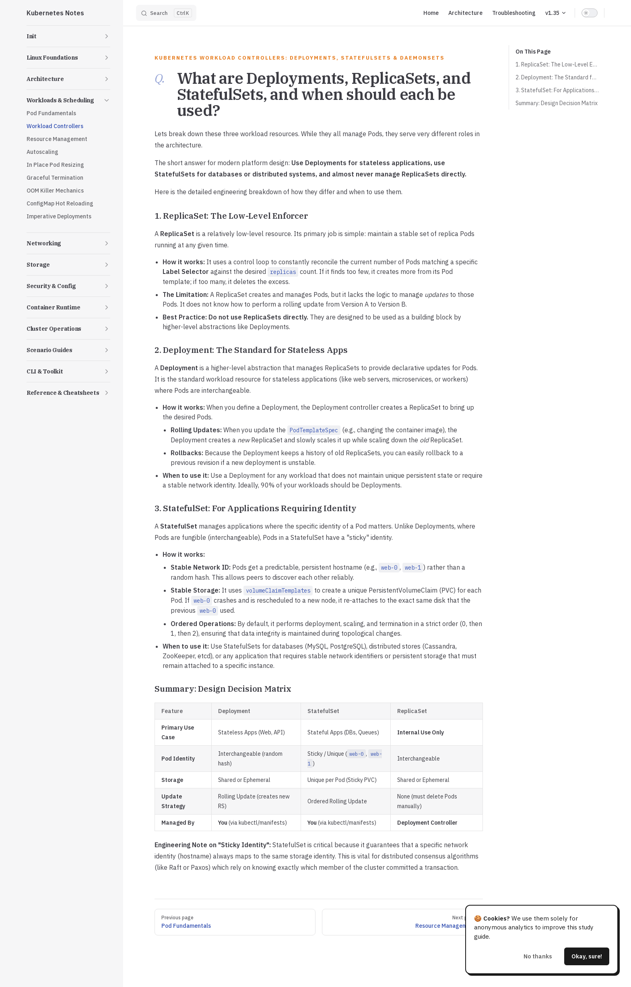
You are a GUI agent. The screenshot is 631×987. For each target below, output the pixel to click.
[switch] (590, 12)
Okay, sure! (586, 956)
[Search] (166, 13)
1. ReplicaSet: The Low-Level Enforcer (557, 64)
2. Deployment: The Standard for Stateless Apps (557, 77)
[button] (68, 36)
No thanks (538, 956)
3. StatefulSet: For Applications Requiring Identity (557, 90)
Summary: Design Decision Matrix (557, 103)
